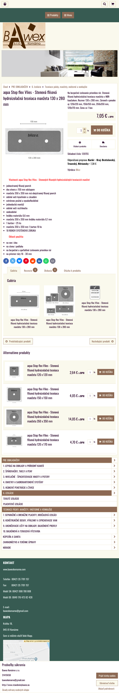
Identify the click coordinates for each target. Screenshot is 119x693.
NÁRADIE (60, 547)
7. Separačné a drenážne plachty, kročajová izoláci (60, 515)
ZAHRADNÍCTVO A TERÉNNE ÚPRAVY (60, 542)
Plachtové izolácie (13, 504)
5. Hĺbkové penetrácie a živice (60, 487)
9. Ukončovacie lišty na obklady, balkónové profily (60, 525)
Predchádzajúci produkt (18, 341)
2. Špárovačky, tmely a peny (60, 471)
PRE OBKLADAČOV (60, 460)
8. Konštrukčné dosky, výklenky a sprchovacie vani (60, 520)
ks (91, 372)
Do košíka (101, 130)
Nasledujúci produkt (103, 341)
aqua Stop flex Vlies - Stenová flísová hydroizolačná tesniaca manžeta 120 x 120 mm (43, 370)
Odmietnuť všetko (107, 683)
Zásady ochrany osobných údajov (15, 689)
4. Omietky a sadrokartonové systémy (60, 482)
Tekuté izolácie (11, 498)
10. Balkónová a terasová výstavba (21, 531)
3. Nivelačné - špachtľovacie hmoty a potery (60, 476)
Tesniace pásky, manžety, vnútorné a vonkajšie (27, 509)
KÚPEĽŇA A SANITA (60, 536)
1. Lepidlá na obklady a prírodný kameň (60, 465)
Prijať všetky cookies (107, 675)
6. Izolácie (60, 493)
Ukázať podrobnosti (106, 688)
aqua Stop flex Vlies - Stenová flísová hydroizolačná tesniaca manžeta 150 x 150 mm (43, 393)
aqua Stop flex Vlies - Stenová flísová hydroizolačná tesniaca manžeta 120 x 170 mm (43, 440)
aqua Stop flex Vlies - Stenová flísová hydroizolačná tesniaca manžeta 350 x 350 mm (43, 416)
